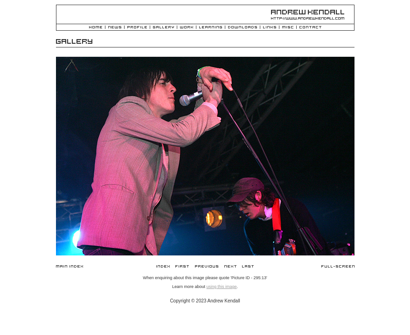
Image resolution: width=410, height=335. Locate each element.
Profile (137, 27)
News (114, 27)
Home (95, 27)
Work (186, 27)
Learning (210, 27)
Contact (310, 27)
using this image (221, 286)
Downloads (242, 27)
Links (269, 27)
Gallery (163, 27)
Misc (287, 27)
